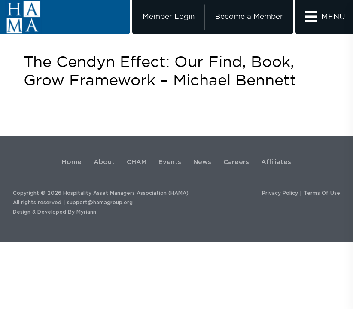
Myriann (86, 212)
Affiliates (276, 162)
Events (169, 162)
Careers (236, 162)
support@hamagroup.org (100, 202)
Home (72, 162)
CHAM (136, 162)
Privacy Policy (280, 193)
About (104, 162)
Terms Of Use (322, 193)
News (202, 162)
